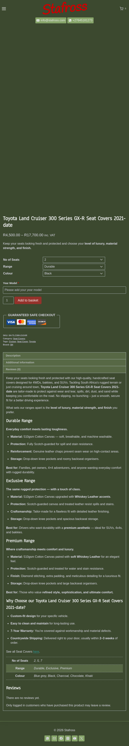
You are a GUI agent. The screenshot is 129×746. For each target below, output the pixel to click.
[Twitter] (82, 738)
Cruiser (12, 341)
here (36, 651)
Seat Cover (22, 341)
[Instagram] (68, 738)
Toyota (32, 341)
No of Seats (11, 259)
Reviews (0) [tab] (13, 369)
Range (7, 266)
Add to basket (28, 300)
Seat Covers (19, 338)
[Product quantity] (8, 300)
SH (11, 345)
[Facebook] (61, 738)
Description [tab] (13, 355)
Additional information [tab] (20, 362)
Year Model (11, 283)
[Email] (54, 738)
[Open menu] (3, 8)
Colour (8, 273)
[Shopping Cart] (124, 9)
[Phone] (47, 738)
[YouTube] (75, 738)
